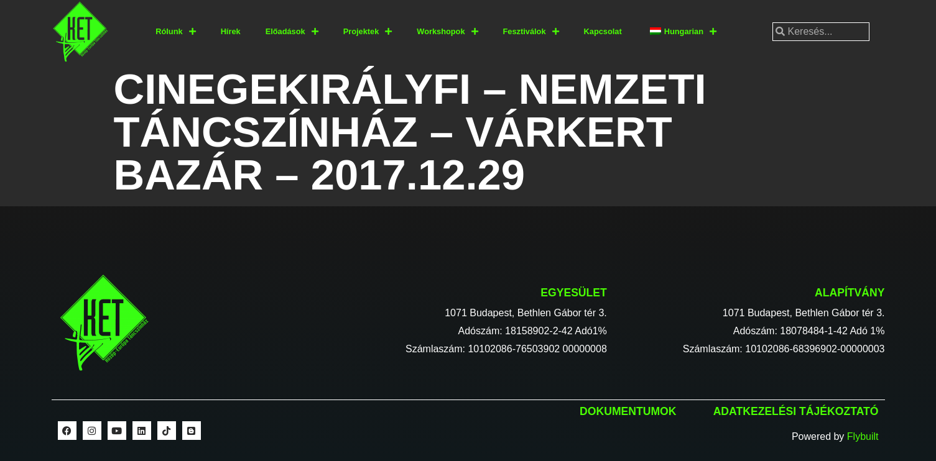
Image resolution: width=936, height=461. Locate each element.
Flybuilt (863, 436)
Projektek (367, 32)
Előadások (292, 32)
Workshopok (447, 32)
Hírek (231, 31)
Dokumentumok (628, 411)
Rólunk (175, 32)
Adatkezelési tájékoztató (796, 411)
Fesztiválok (531, 32)
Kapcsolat (603, 31)
